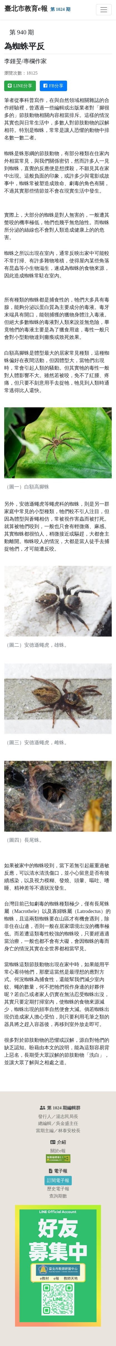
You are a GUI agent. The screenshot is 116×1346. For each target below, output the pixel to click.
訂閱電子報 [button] (58, 1180)
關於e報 (58, 1150)
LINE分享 (20, 85)
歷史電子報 (58, 1188)
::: (6, 32)
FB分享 (53, 85)
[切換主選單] (104, 9)
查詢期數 (58, 1196)
